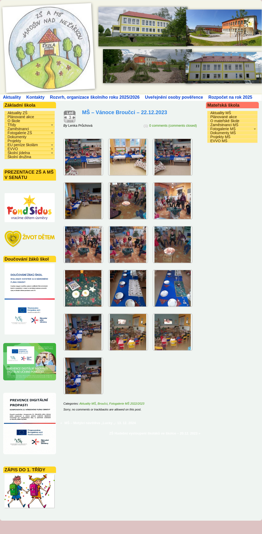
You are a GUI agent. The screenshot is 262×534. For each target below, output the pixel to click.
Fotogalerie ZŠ (19, 133)
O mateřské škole (224, 121)
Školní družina (19, 157)
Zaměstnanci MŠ (224, 125)
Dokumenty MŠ (223, 133)
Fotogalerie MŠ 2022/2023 (126, 403)
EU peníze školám (22, 145)
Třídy (11, 125)
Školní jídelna (18, 153)
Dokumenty (16, 137)
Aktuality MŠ (87, 403)
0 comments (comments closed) (173, 125)
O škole (13, 121)
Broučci (103, 403)
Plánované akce (20, 117)
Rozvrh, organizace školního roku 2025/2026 (95, 97)
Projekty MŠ (220, 137)
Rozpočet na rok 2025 (230, 97)
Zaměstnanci (18, 129)
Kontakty (35, 97)
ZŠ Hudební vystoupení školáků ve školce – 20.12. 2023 (153, 433)
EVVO (12, 149)
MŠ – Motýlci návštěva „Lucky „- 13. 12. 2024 (100, 423)
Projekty (14, 141)
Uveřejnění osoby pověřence (174, 97)
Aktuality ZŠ (17, 113)
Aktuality (12, 97)
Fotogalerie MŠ (223, 129)
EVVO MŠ (218, 141)
